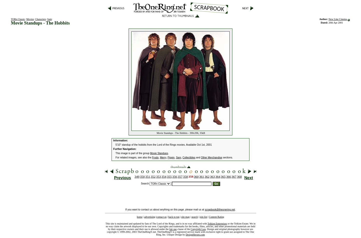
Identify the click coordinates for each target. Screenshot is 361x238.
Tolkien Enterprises (217, 223)
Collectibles (189, 157)
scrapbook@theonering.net (220, 209)
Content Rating (216, 216)
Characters (40, 19)
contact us (161, 216)
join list (203, 216)
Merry (163, 157)
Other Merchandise (211, 157)
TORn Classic (18, 19)
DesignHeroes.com (195, 234)
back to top (173, 216)
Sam (49, 19)
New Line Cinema (338, 19)
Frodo (155, 157)
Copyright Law (198, 229)
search (194, 216)
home (139, 216)
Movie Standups (159, 153)
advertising (149, 216)
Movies (30, 19)
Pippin (171, 157)
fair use (173, 229)
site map (185, 216)
